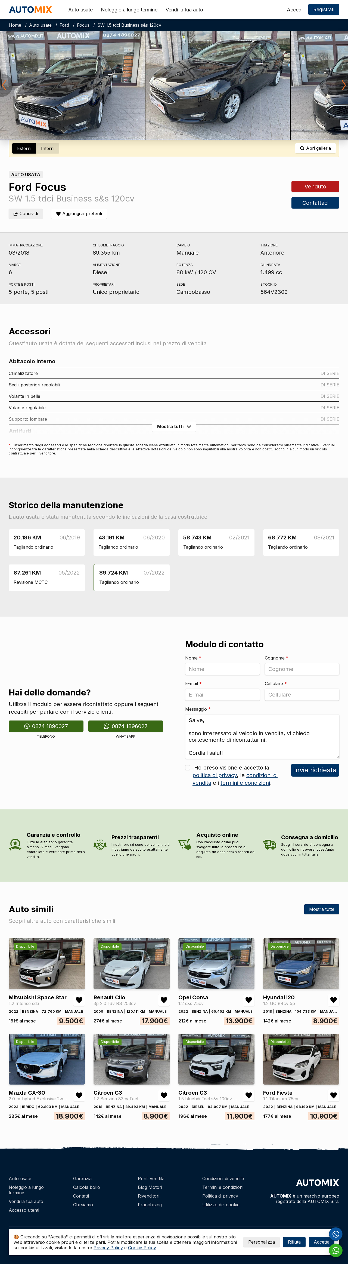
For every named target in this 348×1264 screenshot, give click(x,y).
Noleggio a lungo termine (129, 10)
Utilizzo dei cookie (221, 1204)
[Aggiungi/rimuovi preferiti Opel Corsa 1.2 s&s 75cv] (248, 1000)
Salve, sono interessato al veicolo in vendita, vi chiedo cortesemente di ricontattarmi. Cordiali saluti (262, 736)
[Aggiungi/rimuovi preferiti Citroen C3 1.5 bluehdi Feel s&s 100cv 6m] (248, 1095)
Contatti (81, 1196)
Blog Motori (150, 1187)
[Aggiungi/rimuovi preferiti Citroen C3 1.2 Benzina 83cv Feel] (164, 1095)
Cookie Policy (142, 1247)
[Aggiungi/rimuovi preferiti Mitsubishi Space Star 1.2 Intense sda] (79, 1000)
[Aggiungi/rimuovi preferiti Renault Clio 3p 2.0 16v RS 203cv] (164, 1000)
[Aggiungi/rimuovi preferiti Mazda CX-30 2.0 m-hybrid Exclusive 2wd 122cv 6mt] (79, 1095)
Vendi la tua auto (184, 10)
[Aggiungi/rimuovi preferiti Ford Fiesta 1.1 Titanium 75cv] (333, 1095)
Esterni (24, 148)
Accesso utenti (24, 1210)
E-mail (193, 683)
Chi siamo (83, 1204)
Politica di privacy (220, 1196)
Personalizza (261, 1242)
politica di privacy (214, 775)
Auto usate (80, 10)
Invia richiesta (315, 770)
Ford (64, 25)
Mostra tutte (321, 909)
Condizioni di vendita (223, 1178)
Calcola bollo (86, 1187)
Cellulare (276, 683)
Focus (83, 25)
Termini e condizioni (222, 1187)
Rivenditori (148, 1196)
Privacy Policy (108, 1247)
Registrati (323, 9)
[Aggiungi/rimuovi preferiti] (79, 214)
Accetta (322, 1242)
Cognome (276, 658)
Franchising (150, 1204)
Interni (47, 148)
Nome (193, 658)
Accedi (295, 10)
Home (15, 25)
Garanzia (82, 1178)
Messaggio (198, 709)
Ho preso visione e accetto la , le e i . (235, 775)
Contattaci (315, 203)
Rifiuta (294, 1242)
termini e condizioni (245, 783)
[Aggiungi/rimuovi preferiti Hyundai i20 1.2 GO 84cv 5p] (333, 1000)
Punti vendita (151, 1178)
